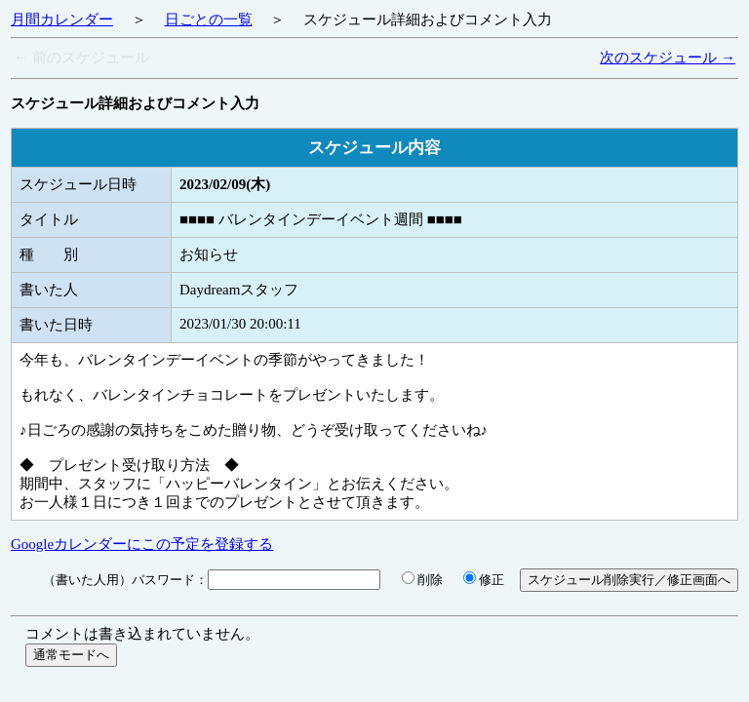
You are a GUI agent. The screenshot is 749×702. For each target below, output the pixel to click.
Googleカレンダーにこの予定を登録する (142, 544)
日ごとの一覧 (209, 19)
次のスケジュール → (667, 57)
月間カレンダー (62, 19)
